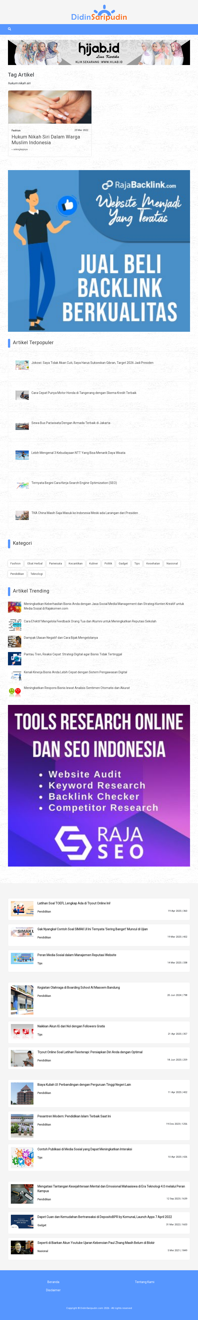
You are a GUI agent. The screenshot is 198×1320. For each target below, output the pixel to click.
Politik (108, 563)
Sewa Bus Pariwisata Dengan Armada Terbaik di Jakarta (70, 423)
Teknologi (37, 574)
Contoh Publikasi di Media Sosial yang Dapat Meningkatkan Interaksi (84, 1149)
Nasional (172, 563)
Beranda (53, 1282)
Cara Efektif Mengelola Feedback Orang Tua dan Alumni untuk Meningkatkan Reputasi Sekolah (90, 621)
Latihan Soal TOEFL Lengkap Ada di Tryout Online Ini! (73, 903)
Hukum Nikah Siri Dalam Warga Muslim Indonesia (46, 139)
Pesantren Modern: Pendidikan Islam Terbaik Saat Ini (74, 1116)
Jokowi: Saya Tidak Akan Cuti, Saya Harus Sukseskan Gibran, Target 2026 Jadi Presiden (92, 363)
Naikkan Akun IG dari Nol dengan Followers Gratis (71, 1026)
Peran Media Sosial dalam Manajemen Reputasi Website (76, 955)
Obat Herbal (35, 563)
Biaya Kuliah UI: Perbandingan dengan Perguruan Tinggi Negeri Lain (84, 1084)
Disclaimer (53, 1290)
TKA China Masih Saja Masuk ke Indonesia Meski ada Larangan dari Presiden (84, 513)
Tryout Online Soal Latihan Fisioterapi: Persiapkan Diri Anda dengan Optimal (89, 1052)
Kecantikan (76, 563)
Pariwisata (55, 563)
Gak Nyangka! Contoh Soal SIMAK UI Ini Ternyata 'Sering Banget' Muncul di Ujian (92, 929)
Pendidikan (17, 574)
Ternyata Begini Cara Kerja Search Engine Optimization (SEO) (74, 483)
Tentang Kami (144, 1282)
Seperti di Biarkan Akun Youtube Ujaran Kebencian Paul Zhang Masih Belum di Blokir (96, 1243)
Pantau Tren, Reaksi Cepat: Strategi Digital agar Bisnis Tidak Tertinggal (73, 654)
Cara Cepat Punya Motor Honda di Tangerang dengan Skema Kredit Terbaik (83, 393)
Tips (137, 563)
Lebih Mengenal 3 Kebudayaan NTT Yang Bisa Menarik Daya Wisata (78, 453)
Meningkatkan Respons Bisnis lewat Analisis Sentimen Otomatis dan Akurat (77, 688)
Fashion (16, 130)
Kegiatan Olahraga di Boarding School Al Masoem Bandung (78, 987)
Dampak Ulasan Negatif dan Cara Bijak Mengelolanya (61, 637)
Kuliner (93, 563)
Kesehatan (153, 563)
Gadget (123, 563)
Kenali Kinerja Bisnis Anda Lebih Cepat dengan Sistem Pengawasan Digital (75, 672)
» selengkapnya (20, 149)
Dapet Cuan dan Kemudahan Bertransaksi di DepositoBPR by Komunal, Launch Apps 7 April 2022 (104, 1217)
